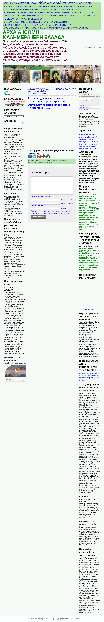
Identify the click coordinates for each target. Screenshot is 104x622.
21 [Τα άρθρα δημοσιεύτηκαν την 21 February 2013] (89, 105)
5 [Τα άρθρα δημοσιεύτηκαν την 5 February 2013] (83, 101)
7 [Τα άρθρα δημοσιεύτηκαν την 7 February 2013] (89, 101)
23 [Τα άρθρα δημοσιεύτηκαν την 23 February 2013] (95, 105)
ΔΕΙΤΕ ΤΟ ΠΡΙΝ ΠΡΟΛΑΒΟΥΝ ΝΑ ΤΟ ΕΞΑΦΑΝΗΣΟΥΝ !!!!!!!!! (65, 89)
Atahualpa (61, 620)
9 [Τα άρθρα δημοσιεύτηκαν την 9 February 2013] (95, 101)
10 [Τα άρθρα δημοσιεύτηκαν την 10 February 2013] (98, 101)
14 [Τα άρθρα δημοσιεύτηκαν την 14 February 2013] (89, 103)
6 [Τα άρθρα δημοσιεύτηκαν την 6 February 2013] (86, 101)
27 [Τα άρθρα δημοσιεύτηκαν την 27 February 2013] (86, 107)
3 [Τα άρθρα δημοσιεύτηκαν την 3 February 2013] (98, 98)
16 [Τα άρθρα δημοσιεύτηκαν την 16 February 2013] (95, 103)
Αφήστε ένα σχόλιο (45, 162)
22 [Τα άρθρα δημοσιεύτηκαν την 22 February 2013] (92, 105)
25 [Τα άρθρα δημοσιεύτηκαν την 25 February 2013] (81, 107)
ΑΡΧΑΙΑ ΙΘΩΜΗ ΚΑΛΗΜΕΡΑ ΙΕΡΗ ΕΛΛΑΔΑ (34, 34)
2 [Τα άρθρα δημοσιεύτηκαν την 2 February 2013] (95, 98)
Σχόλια (98, 47)
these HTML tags (45, 200)
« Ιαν (80, 109)
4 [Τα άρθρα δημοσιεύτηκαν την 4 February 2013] (80, 101)
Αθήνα (6, 91)
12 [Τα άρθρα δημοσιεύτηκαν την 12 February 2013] (84, 103)
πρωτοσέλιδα (89, 309)
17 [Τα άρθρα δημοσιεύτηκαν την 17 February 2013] (98, 103)
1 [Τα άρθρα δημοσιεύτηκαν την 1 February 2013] (92, 98)
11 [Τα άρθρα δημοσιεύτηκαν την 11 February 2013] (81, 103)
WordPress (53, 620)
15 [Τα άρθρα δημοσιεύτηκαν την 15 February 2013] (92, 103)
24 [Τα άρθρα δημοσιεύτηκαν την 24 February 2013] (98, 105)
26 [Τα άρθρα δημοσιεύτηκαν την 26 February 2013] (84, 107)
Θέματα (89, 47)
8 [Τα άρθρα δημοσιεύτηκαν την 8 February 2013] (92, 101)
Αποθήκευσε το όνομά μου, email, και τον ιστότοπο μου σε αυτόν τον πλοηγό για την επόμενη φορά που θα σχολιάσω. (51, 215)
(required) (66, 203)
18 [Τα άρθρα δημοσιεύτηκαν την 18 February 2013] (81, 105)
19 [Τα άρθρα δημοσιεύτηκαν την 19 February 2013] (84, 105)
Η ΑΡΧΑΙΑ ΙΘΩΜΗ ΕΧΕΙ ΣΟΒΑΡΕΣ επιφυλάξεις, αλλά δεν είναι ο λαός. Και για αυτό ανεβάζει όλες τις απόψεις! (39, 90)
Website (64, 211)
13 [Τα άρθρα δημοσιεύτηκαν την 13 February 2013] (86, 103)
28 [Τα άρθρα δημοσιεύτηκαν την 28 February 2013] (89, 107)
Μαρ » (86, 109)
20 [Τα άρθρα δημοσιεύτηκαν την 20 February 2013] (86, 105)
